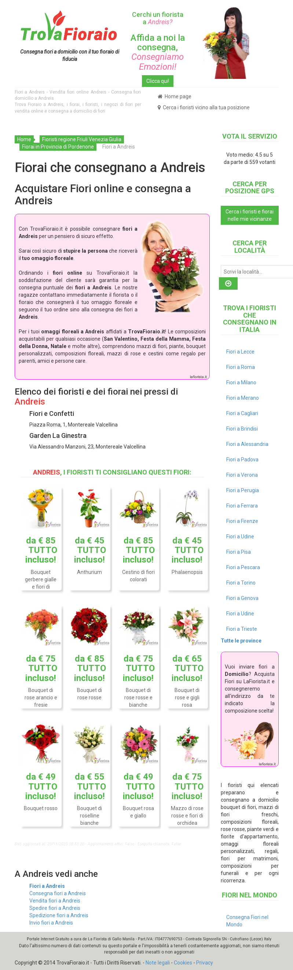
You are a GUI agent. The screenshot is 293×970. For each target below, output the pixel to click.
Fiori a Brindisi (242, 429)
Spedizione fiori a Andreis (58, 915)
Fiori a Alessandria (247, 444)
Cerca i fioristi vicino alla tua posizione (204, 107)
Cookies (183, 963)
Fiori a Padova (242, 459)
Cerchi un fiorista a (157, 18)
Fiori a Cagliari (242, 413)
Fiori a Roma (240, 367)
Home (24, 139)
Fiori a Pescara (243, 567)
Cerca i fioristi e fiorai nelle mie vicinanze (250, 215)
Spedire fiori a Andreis (54, 908)
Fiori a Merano (242, 398)
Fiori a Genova (242, 598)
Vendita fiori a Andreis (54, 901)
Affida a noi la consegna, (158, 52)
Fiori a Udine (240, 536)
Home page (174, 96)
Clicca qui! (157, 81)
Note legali (158, 963)
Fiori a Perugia (242, 490)
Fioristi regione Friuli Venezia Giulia (81, 139)
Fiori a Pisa (238, 552)
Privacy (204, 963)
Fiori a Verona (242, 475)
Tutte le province (241, 641)
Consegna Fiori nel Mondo (247, 920)
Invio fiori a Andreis (51, 923)
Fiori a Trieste (241, 629)
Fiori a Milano (241, 382)
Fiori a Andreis (47, 886)
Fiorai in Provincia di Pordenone (58, 147)
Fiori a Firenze (242, 521)
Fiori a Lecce (240, 352)
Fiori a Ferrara (242, 506)
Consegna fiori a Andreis (57, 893)
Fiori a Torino (241, 583)
